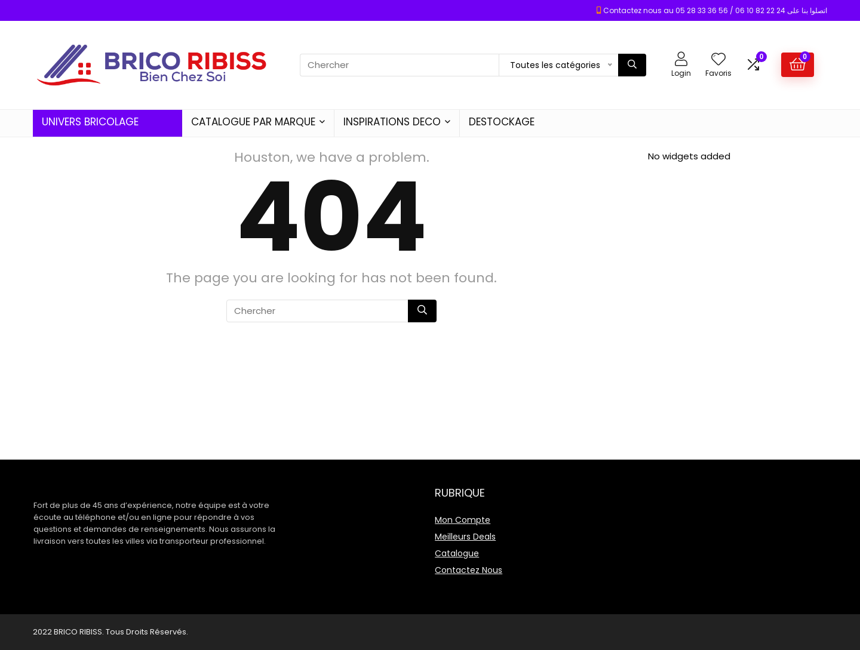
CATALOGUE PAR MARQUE (253, 122)
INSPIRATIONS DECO (392, 122)
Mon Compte (462, 520)
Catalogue (457, 553)
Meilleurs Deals (465, 537)
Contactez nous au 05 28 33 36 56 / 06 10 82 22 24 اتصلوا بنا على (715, 10)
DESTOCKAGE (502, 122)
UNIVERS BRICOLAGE (90, 122)
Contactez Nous (468, 570)
